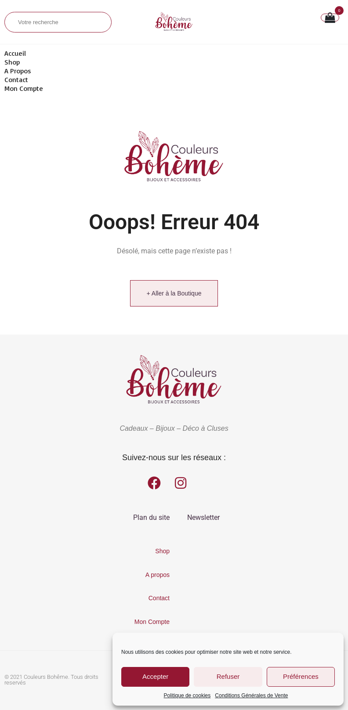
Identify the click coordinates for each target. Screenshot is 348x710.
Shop (12, 62)
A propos (17, 70)
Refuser (228, 676)
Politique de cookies (187, 695)
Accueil (15, 53)
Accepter (155, 676)
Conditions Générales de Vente (251, 695)
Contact (16, 79)
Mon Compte (23, 88)
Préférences (301, 676)
